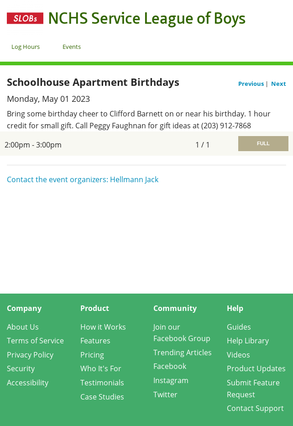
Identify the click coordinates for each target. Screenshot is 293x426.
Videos (238, 355)
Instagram (170, 380)
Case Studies (102, 397)
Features (95, 341)
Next (278, 83)
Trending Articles (182, 352)
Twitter (165, 394)
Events (72, 46)
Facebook (169, 366)
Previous (251, 83)
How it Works (103, 327)
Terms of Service (35, 341)
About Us (23, 327)
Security (21, 368)
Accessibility (27, 383)
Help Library (248, 341)
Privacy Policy (30, 355)
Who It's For (100, 368)
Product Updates (256, 368)
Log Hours (25, 46)
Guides (239, 327)
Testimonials (102, 383)
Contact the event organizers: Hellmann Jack (82, 179)
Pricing (92, 355)
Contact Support (255, 408)
